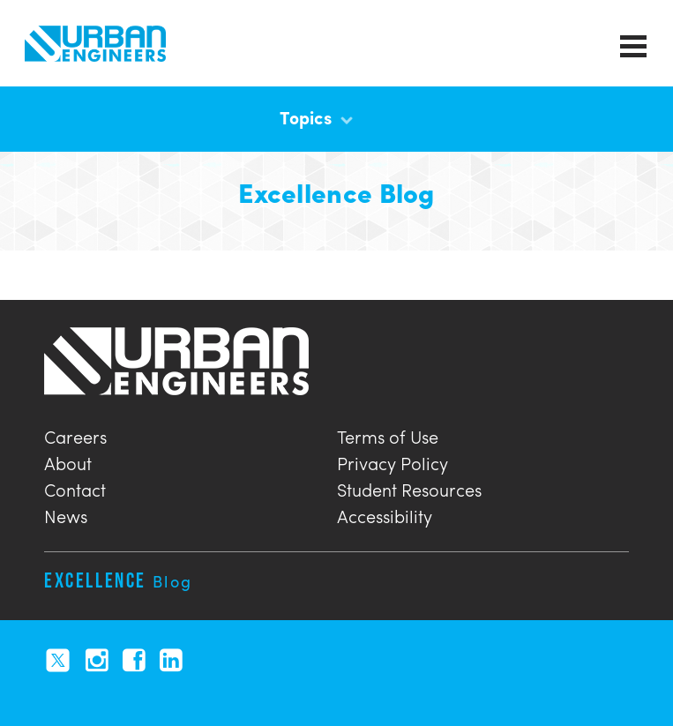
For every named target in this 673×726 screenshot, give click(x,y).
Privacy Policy (392, 461)
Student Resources (409, 487)
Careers (75, 434)
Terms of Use (387, 434)
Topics (316, 117)
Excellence (118, 580)
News (65, 514)
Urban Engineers (95, 43)
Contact (75, 487)
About (68, 461)
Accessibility (384, 514)
